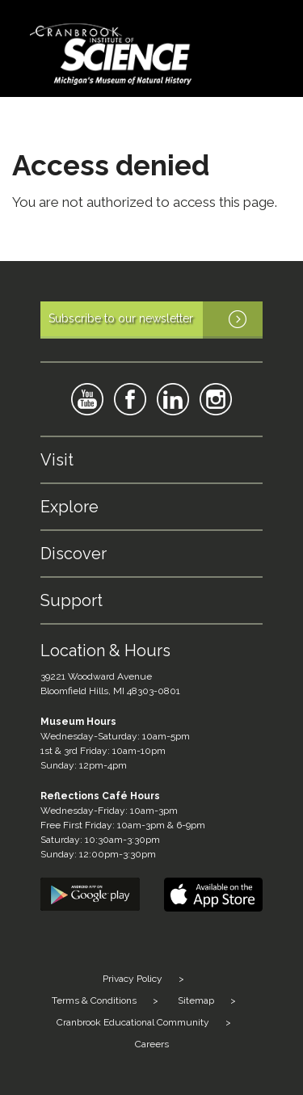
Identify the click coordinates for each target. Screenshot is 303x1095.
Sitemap (196, 1000)
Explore (69, 506)
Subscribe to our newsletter (155, 320)
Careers (152, 1044)
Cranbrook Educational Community (133, 1022)
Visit (57, 460)
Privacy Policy (132, 978)
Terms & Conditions (94, 1000)
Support (71, 600)
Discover (73, 553)
